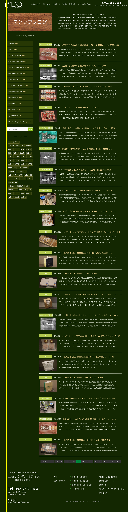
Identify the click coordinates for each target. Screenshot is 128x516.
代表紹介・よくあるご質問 (107, 481)
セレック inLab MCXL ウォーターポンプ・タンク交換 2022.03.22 (88, 190)
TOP (18, 36)
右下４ (10, 197)
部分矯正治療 (12, 183)
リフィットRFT (23, 169)
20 (61, 461)
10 (56, 461)
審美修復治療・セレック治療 (81, 489)
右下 (22, 194)
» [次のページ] (113, 461)
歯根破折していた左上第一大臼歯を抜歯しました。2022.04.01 (87, 149)
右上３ (17, 194)
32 (83, 461)
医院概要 (72, 4)
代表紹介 (65, 4)
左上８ (28, 151)
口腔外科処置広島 (17, 80)
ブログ (78, 4)
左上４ (17, 158)
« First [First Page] (43, 461)
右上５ (10, 176)
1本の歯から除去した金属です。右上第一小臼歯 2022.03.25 (87, 169)
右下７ (23, 179)
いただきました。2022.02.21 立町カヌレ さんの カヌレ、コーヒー (89, 356)
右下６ (10, 151)
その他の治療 (15, 117)
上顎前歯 (28, 147)
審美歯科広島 (15, 98)
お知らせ (13, 43)
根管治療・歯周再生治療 (80, 485)
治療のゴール (12, 190)
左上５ (10, 158)
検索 (30, 131)
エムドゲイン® (21, 172)
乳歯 (22, 151)
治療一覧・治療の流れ (79, 481)
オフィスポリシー (17, 56)
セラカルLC (28, 176)
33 (88, 461)
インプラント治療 (78, 493)
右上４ (23, 158)
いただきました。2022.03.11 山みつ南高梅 (79, 273)
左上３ (17, 197)
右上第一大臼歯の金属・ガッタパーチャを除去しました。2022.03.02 (90, 315)
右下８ (17, 151)
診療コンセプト (36, 4)
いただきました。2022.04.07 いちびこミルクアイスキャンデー (87, 86)
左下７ (23, 165)
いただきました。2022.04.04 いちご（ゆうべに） (81, 107)
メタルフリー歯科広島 (19, 68)
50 (101, 461)
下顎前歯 (11, 172)
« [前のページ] (48, 461)
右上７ (22, 154)
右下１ (28, 194)
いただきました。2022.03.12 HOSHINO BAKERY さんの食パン (87, 253)
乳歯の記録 (14, 111)
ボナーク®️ (22, 190)
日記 (12, 49)
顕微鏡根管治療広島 (18, 74)
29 (69, 461)
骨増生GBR (12, 169)
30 (74, 461)
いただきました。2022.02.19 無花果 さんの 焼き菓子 (83, 377)
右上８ (27, 187)
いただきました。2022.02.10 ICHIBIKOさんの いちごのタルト (87, 440)
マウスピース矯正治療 (15, 187)
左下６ (30, 165)
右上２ (10, 194)
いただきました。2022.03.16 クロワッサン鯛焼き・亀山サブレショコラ (91, 232)
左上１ (17, 161)
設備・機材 (14, 105)
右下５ (15, 154)
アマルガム (18, 176)
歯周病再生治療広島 (17, 92)
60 (105, 461)
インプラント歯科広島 (18, 86)
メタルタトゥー (13, 179)
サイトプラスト (13, 143)
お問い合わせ (86, 4)
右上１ (23, 161)
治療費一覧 (56, 4)
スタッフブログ (59, 485)
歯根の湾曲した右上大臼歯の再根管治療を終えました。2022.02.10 (89, 419)
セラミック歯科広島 (18, 62)
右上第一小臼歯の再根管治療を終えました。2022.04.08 (84, 65)
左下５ (17, 165)
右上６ (30, 161)
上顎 (29, 190)
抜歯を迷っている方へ (15, 147)
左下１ (23, 197)
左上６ (30, 158)
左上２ (10, 161)
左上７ (28, 154)
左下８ (29, 179)
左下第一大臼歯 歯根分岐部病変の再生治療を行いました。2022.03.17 (90, 211)
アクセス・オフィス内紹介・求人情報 (111, 493)
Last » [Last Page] (43, 465)
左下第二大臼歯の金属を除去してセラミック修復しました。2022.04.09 (90, 45)
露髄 (9, 154)
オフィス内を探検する (18, 123)
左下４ (10, 165)
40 (96, 461)
